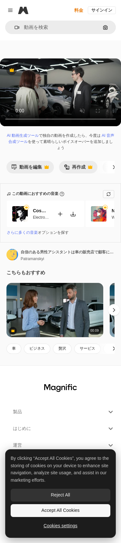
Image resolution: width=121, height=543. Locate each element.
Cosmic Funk (41, 210)
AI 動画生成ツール (23, 135)
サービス (87, 348)
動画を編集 (30, 168)
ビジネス (37, 348)
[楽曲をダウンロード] (73, 214)
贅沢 (62, 348)
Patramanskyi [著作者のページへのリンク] (32, 259)
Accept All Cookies (60, 510)
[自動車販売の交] (54, 310)
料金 (78, 10)
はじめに (64, 429)
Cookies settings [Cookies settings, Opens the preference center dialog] (60, 525)
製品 (64, 412)
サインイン (101, 10)
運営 (64, 445)
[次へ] (114, 167)
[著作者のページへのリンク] (12, 254)
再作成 (78, 168)
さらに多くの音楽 (22, 232)
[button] (14, 27)
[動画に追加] (60, 214)
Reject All (60, 494)
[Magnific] (23, 10)
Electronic (41, 217)
